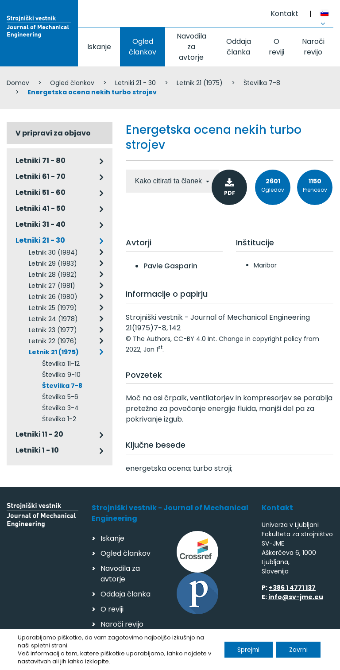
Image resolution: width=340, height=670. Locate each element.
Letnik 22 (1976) (53, 341)
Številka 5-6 (60, 396)
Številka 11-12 (61, 363)
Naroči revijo (313, 46)
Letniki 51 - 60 (40, 192)
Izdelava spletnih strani (272, 660)
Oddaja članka (238, 46)
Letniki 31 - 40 (40, 224)
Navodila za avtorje (191, 46)
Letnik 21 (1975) (200, 82)
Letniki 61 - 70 (40, 176)
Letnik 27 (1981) (52, 285)
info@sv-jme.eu (295, 597)
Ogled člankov (142, 46)
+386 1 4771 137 (292, 587)
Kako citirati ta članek (169, 181)
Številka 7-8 (261, 82)
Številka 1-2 (59, 418)
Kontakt (284, 13)
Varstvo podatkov (121, 659)
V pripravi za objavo (53, 133)
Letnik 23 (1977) (53, 329)
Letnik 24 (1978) (53, 318)
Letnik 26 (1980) (53, 296)
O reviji (276, 46)
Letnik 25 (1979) (53, 307)
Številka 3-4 (60, 407)
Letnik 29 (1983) (53, 263)
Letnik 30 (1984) (53, 252)
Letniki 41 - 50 (40, 208)
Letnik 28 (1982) (53, 274)
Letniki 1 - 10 (37, 450)
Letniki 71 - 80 (40, 160)
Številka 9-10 (61, 374)
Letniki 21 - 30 (135, 82)
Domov (18, 82)
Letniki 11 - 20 (39, 434)
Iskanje (99, 47)
